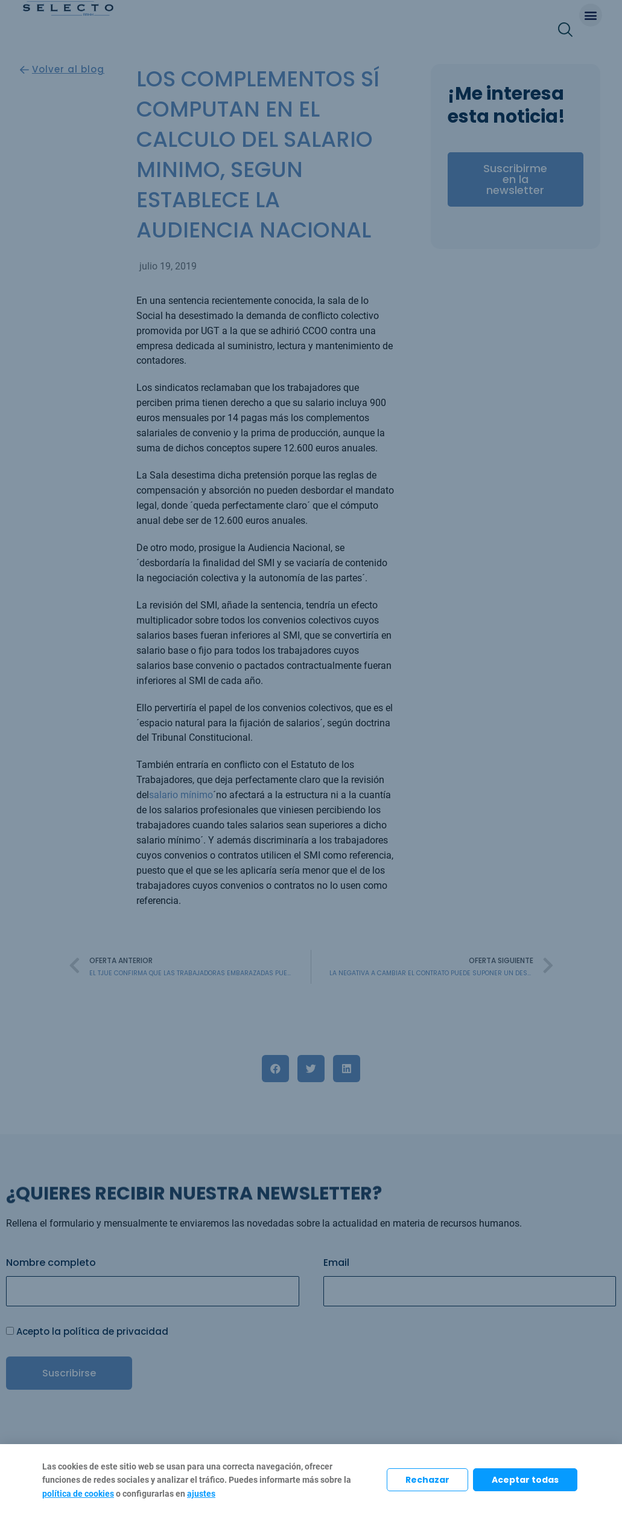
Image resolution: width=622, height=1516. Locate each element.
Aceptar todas (525, 1480)
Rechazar (427, 1480)
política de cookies (78, 1493)
